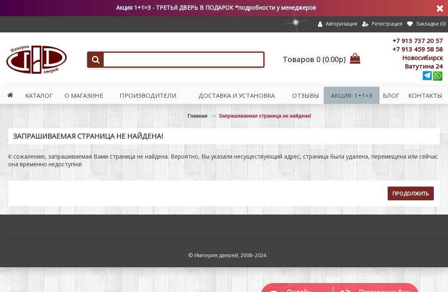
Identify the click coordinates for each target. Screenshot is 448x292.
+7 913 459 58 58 (418, 49)
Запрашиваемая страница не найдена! (265, 116)
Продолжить (411, 193)
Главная (197, 116)
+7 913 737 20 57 (418, 40)
